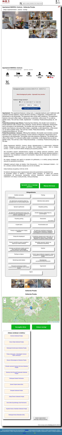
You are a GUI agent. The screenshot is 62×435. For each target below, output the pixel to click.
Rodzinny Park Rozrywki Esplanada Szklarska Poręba (16, 373)
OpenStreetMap (55, 321)
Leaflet (49, 321)
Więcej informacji (49, 186)
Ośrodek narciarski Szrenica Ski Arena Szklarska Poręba (16, 367)
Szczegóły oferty (20, 327)
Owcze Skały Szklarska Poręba (16, 342)
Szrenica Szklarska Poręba (16, 336)
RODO (24, 433)
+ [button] (4, 299)
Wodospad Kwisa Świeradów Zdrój (17, 414)
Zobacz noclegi (41, 327)
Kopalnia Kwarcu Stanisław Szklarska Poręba (16, 408)
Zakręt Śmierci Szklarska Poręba (16, 396)
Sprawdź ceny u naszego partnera (29, 185)
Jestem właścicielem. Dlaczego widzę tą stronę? (40, 418)
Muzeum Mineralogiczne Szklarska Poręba (16, 360)
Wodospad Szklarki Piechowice (16, 378)
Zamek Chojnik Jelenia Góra (16, 384)
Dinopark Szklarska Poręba (16, 390)
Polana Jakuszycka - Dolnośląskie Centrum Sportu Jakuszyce (16, 354)
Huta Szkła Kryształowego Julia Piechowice (16, 402)
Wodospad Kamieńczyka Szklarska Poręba (16, 348)
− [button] (4, 301)
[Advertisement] (31, 52)
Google (26, 430)
